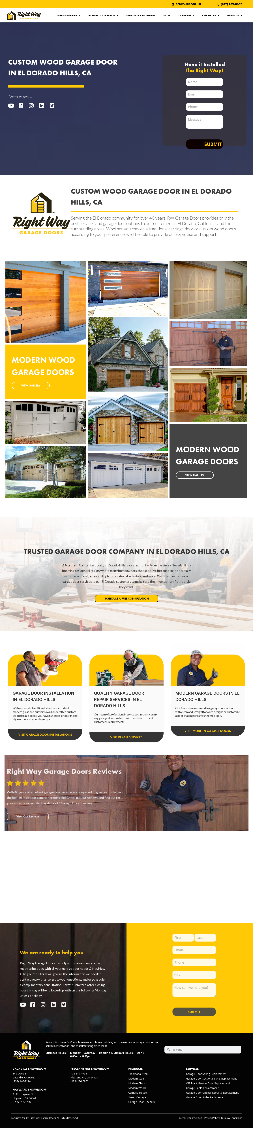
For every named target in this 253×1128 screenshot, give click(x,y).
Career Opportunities (190, 1117)
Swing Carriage (137, 1097)
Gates (166, 15)
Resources (210, 15)
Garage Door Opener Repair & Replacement (212, 1092)
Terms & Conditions (231, 1117)
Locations (186, 15)
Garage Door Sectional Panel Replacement (211, 1078)
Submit (213, 144)
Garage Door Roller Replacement (206, 1097)
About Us (234, 15)
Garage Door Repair (103, 15)
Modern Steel (136, 1078)
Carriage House (137, 1092)
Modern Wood (137, 1088)
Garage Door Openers (140, 15)
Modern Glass (136, 1083)
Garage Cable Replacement (202, 1088)
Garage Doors (69, 15)
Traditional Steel (138, 1074)
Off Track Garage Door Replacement (208, 1083)
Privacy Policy (211, 1117)
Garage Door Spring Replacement (206, 1074)
